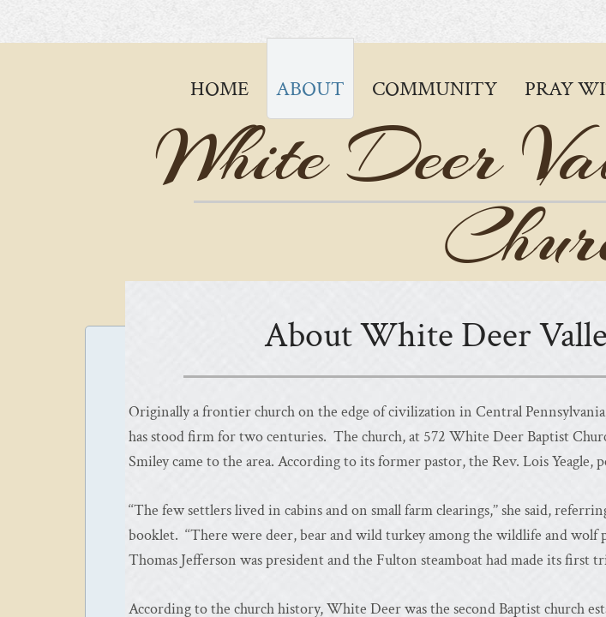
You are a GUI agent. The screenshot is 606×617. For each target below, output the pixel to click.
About (310, 88)
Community (434, 88)
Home (219, 88)
